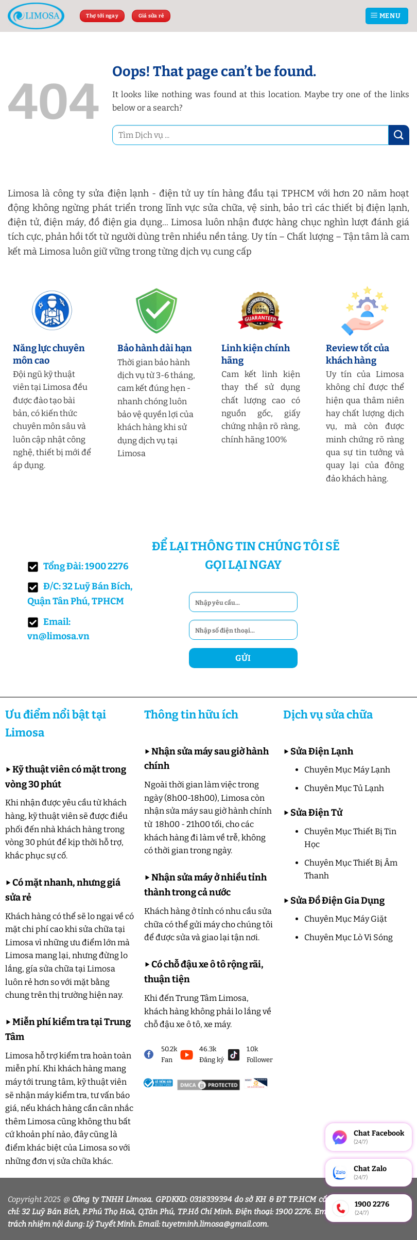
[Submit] (399, 135)
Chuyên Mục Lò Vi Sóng (348, 937)
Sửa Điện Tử (316, 812)
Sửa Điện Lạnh (321, 751)
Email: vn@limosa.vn (58, 629)
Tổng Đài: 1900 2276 (78, 566)
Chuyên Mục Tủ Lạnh (344, 788)
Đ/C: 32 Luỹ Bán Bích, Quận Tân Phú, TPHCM (80, 594)
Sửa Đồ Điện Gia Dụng (337, 900)
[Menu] (387, 16)
